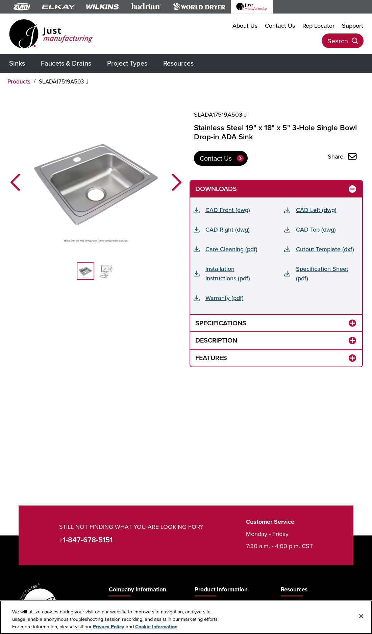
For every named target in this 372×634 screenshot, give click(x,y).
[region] (186, 617)
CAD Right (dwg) (227, 229)
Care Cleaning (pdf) (231, 249)
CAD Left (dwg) (316, 210)
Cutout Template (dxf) (325, 249)
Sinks (17, 63)
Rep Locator (318, 25)
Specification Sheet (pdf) (322, 273)
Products (18, 81)
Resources (178, 63)
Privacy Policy (108, 626)
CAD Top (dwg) (316, 229)
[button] (15, 182)
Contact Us (280, 25)
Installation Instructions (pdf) (227, 273)
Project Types (127, 63)
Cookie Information (156, 626)
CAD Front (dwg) (227, 210)
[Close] (361, 616)
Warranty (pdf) (224, 297)
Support (352, 25)
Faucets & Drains (66, 63)
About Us (244, 25)
